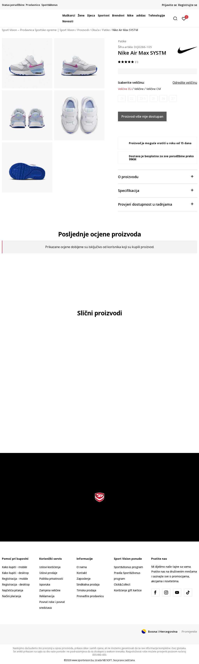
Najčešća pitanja (12, 590)
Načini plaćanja (11, 596)
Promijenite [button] (189, 631)
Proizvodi (83, 30)
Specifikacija (155, 190)
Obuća (95, 30)
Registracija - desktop (16, 584)
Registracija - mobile (15, 578)
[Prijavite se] (184, 18)
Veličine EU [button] (125, 89)
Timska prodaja (86, 590)
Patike (106, 30)
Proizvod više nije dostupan (142, 116)
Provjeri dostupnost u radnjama (155, 204)
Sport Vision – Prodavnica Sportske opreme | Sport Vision (38, 30)
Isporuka (44, 584)
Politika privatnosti (51, 578)
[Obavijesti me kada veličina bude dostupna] (122, 98)
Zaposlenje (84, 578)
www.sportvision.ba (83, 660)
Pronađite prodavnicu (90, 596)
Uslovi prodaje (48, 573)
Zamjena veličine (49, 590)
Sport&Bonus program (128, 567)
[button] (177, 18)
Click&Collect (122, 584)
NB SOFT (107, 660)
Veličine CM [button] (153, 89)
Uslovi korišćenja (49, 567)
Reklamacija (46, 596)
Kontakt (82, 573)
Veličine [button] (139, 89)
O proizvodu (155, 176)
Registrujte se (187, 5)
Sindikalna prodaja (88, 584)
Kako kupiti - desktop (15, 573)
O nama (82, 567)
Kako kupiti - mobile (14, 567)
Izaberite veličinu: (131, 82)
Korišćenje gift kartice (128, 590)
